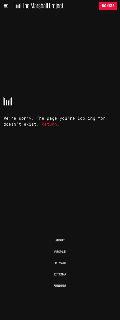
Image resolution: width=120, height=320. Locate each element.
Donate (108, 6)
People (60, 251)
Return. (51, 124)
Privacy (60, 262)
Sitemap (60, 274)
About (60, 240)
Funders (60, 285)
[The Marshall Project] (37, 6)
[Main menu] (6, 6)
